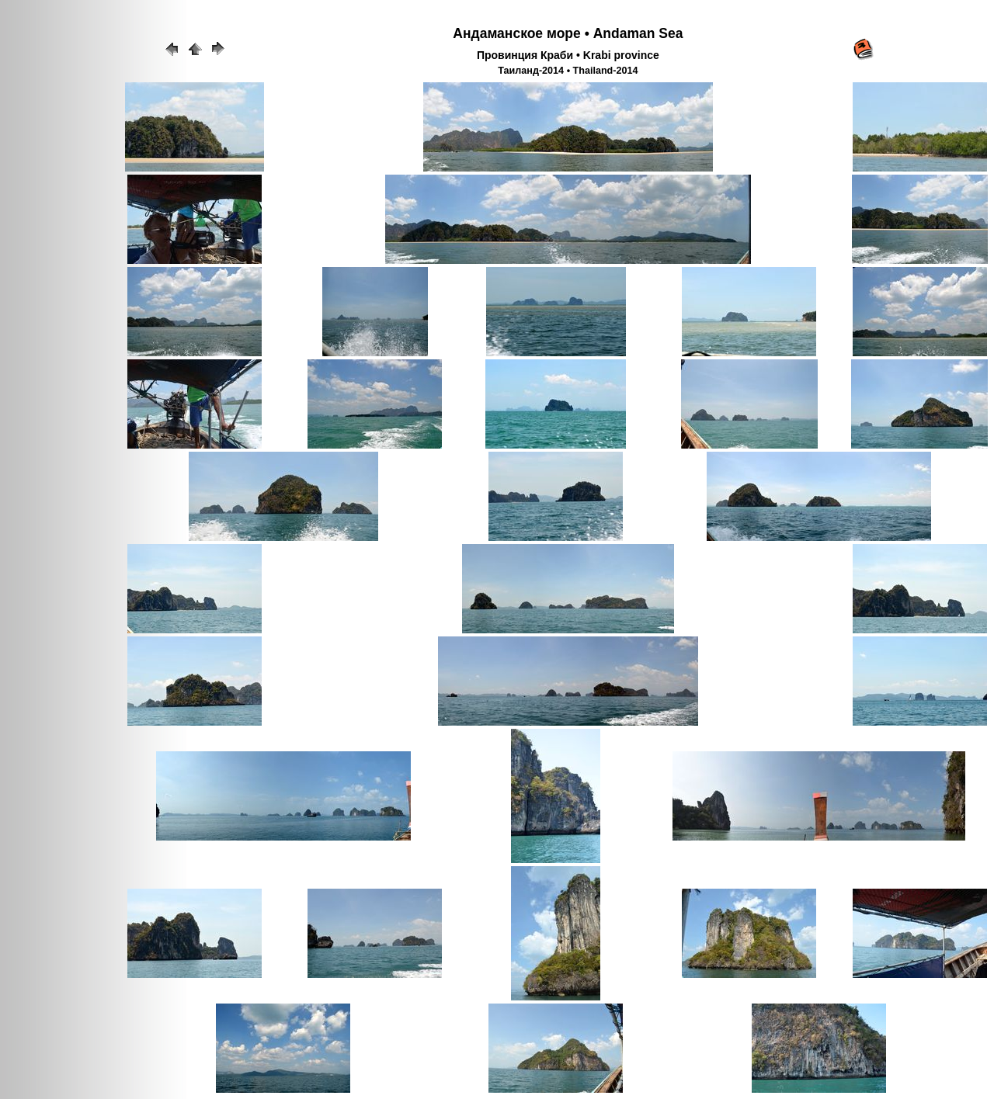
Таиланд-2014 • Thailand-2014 (568, 70)
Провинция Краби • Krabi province (568, 55)
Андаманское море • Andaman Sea (568, 33)
